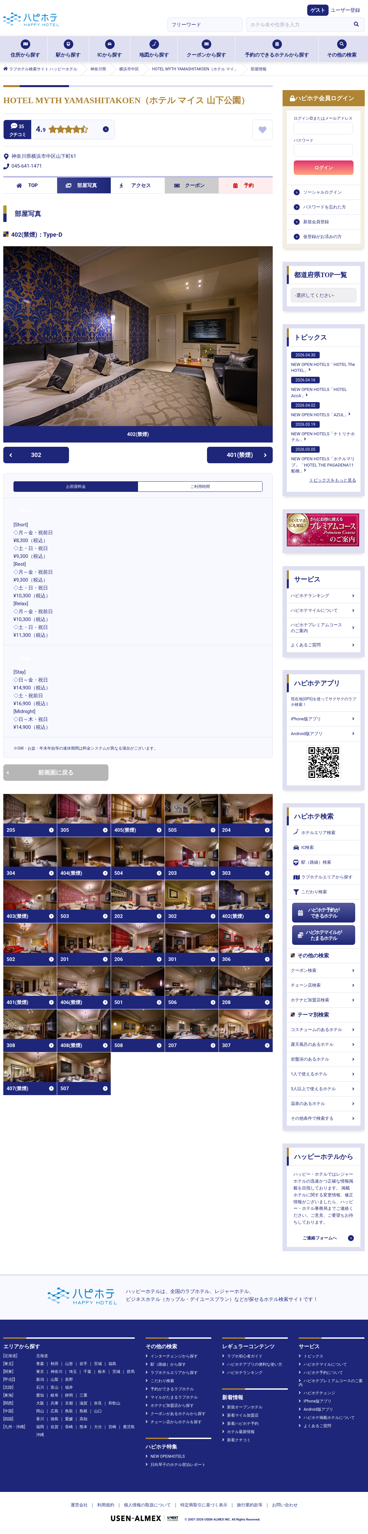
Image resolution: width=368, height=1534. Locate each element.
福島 (112, 1363)
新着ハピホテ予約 (240, 1423)
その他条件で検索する (323, 1118)
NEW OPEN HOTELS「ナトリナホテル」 (323, 431)
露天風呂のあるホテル (323, 1044)
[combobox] (297, 24)
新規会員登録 (316, 221)
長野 (69, 1379)
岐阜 (54, 1395)
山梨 (54, 1379)
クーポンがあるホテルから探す (176, 1413)
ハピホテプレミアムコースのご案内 (323, 627)
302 (25, 454)
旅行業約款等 (250, 1504)
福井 (69, 1387)
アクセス (135, 185)
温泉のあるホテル (323, 1103)
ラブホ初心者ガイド (242, 1356)
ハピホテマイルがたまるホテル (319, 935)
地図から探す (154, 48)
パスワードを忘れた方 (324, 206)
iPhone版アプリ (323, 718)
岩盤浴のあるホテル (323, 1059)
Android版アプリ (323, 733)
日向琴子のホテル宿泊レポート (176, 1464)
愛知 (40, 1395)
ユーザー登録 (345, 10)
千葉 (87, 1371)
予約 (243, 185)
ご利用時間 (200, 486)
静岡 (69, 1395)
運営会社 (79, 1504)
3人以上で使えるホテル (323, 1088)
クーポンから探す (206, 48)
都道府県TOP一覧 (320, 274)
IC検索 (303, 848)
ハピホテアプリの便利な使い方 (252, 1364)
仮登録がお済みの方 (322, 236)
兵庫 (54, 1403)
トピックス (310, 337)
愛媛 (69, 1419)
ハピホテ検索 (314, 816)
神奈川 (56, 1371)
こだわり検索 (310, 892)
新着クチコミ (236, 1440)
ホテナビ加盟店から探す (170, 1405)
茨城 (116, 1371)
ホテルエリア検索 (314, 833)
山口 (98, 1411)
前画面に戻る (40, 772)
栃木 (102, 1371)
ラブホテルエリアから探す (323, 877)
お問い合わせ (285, 1504)
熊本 (83, 1427)
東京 (40, 1371)
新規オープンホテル (242, 1407)
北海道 (42, 1356)
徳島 (54, 1419)
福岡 (40, 1427)
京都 (69, 1403)
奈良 (98, 1403)
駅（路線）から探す (166, 1364)
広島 (54, 1411)
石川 (40, 1387)
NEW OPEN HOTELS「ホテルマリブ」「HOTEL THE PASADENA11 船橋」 (323, 459)
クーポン (189, 185)
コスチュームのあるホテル (323, 1029)
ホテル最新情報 (238, 1431)
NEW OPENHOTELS (165, 1456)
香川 (40, 1419)
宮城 (98, 1363)
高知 (83, 1419)
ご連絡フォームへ (320, 1237)
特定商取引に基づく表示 (203, 1504)
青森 (40, 1363)
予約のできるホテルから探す (277, 48)
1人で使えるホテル (323, 1073)
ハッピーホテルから (323, 1156)
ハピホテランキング (323, 595)
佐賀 (54, 1427)
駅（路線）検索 (312, 862)
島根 (83, 1411)
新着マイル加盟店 (240, 1415)
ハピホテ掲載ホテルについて (327, 1417)
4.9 (41, 130)
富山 (54, 1387)
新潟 (40, 1379)
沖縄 (40, 1434)
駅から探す (68, 48)
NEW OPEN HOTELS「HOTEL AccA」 (319, 387)
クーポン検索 (323, 970)
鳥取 (69, 1411)
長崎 (69, 1427)
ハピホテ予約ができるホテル (318, 913)
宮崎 (112, 1427)
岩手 (83, 1363)
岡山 (40, 1411)
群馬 (131, 1371)
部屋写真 (81, 185)
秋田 (54, 1363)
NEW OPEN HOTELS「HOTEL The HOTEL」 (323, 362)
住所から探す (25, 48)
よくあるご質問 (323, 644)
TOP (27, 185)
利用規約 (105, 1504)
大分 (98, 1427)
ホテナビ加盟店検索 (323, 999)
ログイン (323, 167)
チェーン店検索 (323, 985)
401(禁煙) (247, 454)
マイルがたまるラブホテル (172, 1397)
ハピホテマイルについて (323, 610)
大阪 (40, 1403)
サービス (307, 579)
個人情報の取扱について (147, 1504)
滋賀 (83, 1403)
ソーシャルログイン (322, 192)
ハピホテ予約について (321, 1372)
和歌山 (114, 1403)
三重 (83, 1395)
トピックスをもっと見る (332, 480)
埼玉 (73, 1371)
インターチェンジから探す (172, 1356)
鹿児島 (129, 1427)
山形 (69, 1363)
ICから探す (109, 48)
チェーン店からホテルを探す (174, 1422)
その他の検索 (341, 48)
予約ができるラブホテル (170, 1389)
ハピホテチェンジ (317, 1393)
